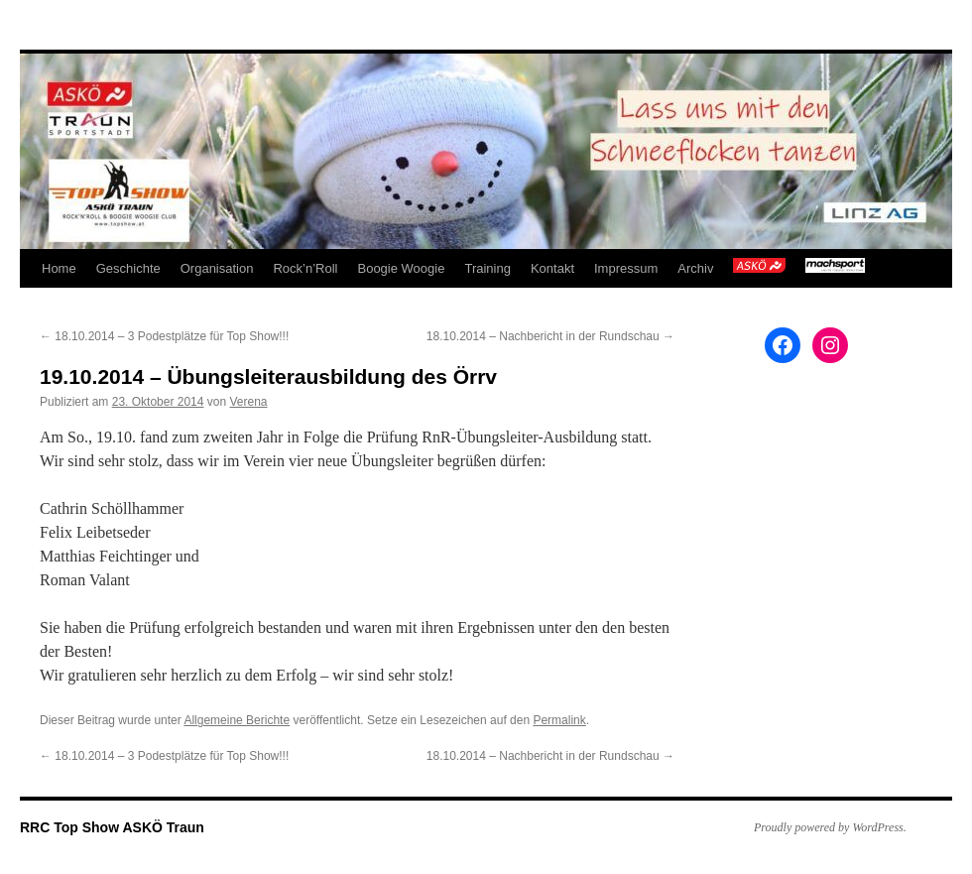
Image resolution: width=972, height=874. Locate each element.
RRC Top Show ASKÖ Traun (112, 827)
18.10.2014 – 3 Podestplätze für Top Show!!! (164, 336)
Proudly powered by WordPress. (830, 827)
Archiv (695, 268)
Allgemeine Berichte (236, 720)
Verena (248, 402)
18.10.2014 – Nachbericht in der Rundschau (550, 336)
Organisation (217, 268)
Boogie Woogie (400, 268)
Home (59, 268)
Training (487, 268)
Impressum (626, 268)
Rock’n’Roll (305, 268)
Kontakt (552, 268)
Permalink (559, 720)
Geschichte (128, 268)
